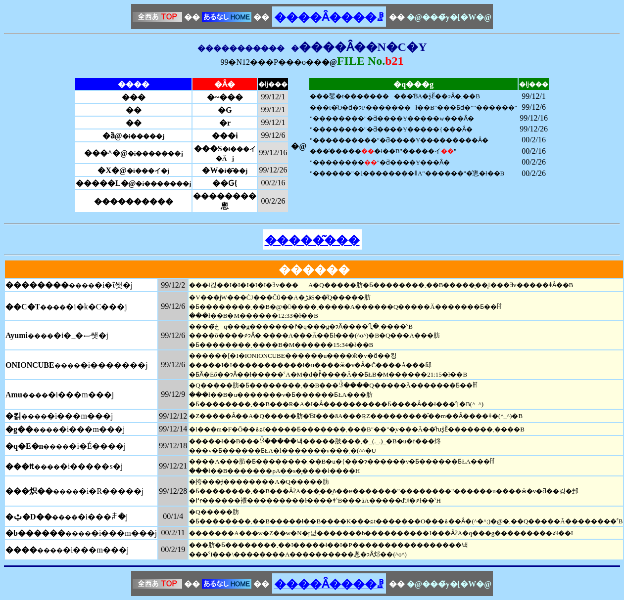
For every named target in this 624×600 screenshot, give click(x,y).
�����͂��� (312, 240)
